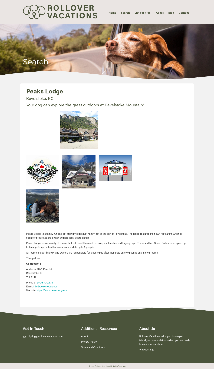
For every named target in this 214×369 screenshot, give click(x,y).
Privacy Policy (89, 342)
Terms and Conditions (93, 347)
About (84, 336)
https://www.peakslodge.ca (52, 290)
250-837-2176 (45, 282)
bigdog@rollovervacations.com (45, 336)
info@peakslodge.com (45, 286)
